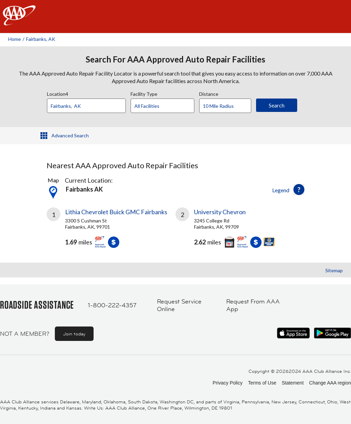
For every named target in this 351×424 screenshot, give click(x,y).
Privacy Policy (227, 383)
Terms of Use (262, 383)
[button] (298, 189)
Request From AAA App (253, 305)
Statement (293, 383)
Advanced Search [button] (70, 135)
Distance (208, 93)
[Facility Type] (168, 106)
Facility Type (144, 93)
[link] (111, 230)
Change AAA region (330, 383)
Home (14, 39)
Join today (74, 334)
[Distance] (227, 106)
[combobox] (89, 104)
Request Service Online (179, 305)
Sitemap (334, 270)
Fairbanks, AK (40, 39)
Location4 (57, 93)
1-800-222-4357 (112, 305)
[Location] (86, 106)
